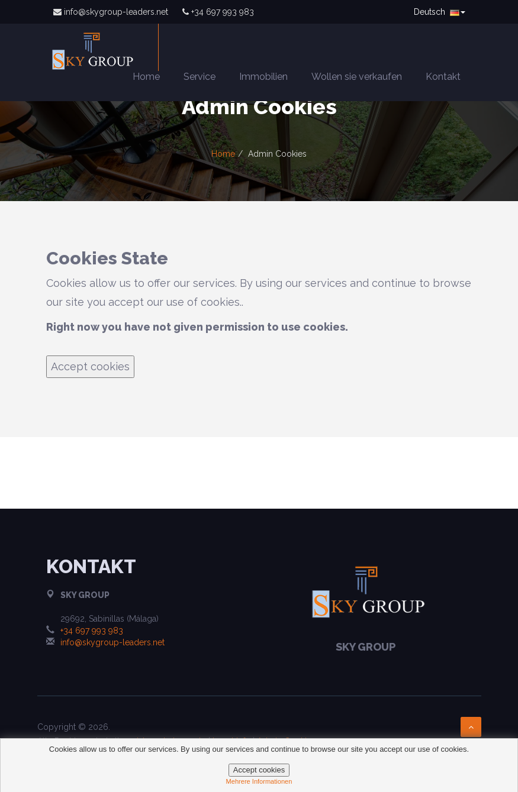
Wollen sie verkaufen (356, 76)
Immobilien (263, 76)
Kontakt (443, 76)
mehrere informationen (259, 781)
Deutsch (439, 12)
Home (146, 76)
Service (199, 76)
